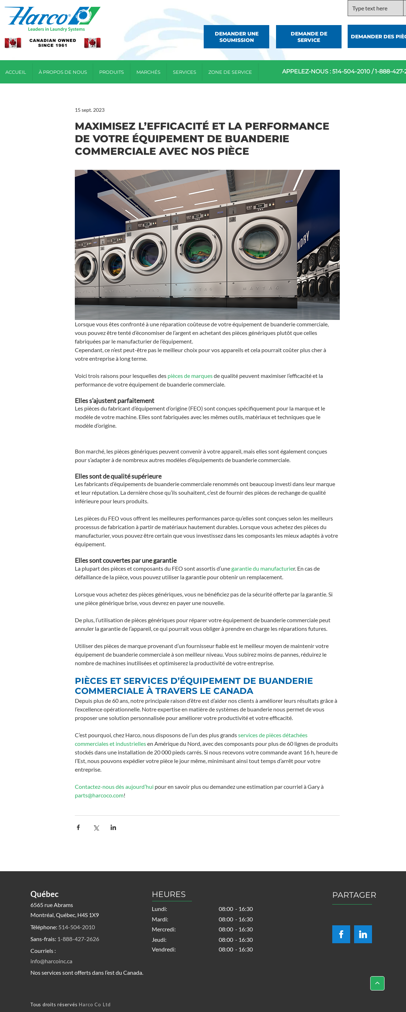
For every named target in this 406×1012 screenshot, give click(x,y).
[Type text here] (370, 8)
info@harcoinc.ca (51, 961)
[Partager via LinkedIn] (113, 827)
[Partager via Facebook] (78, 827)
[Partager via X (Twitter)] (95, 827)
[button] (230, 72)
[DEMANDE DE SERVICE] (309, 36)
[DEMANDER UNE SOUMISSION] (236, 36)
